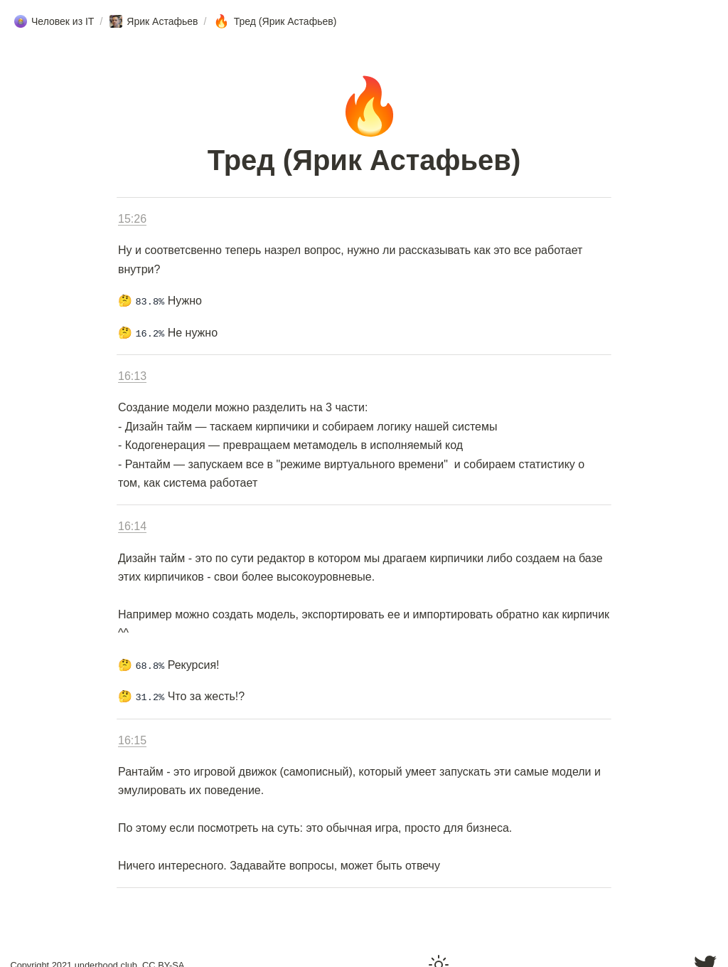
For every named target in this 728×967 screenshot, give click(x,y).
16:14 (132, 526)
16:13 (132, 376)
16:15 (132, 740)
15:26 (132, 219)
